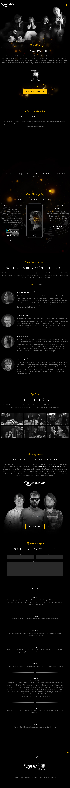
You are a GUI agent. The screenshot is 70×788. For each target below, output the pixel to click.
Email (49, 556)
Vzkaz (35, 563)
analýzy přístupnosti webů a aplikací (49, 469)
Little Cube (38, 176)
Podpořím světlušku (58, 230)
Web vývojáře (35, 528)
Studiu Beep (47, 176)
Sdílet (12, 243)
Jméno (20, 556)
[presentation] (35, 582)
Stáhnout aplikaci (35, 93)
